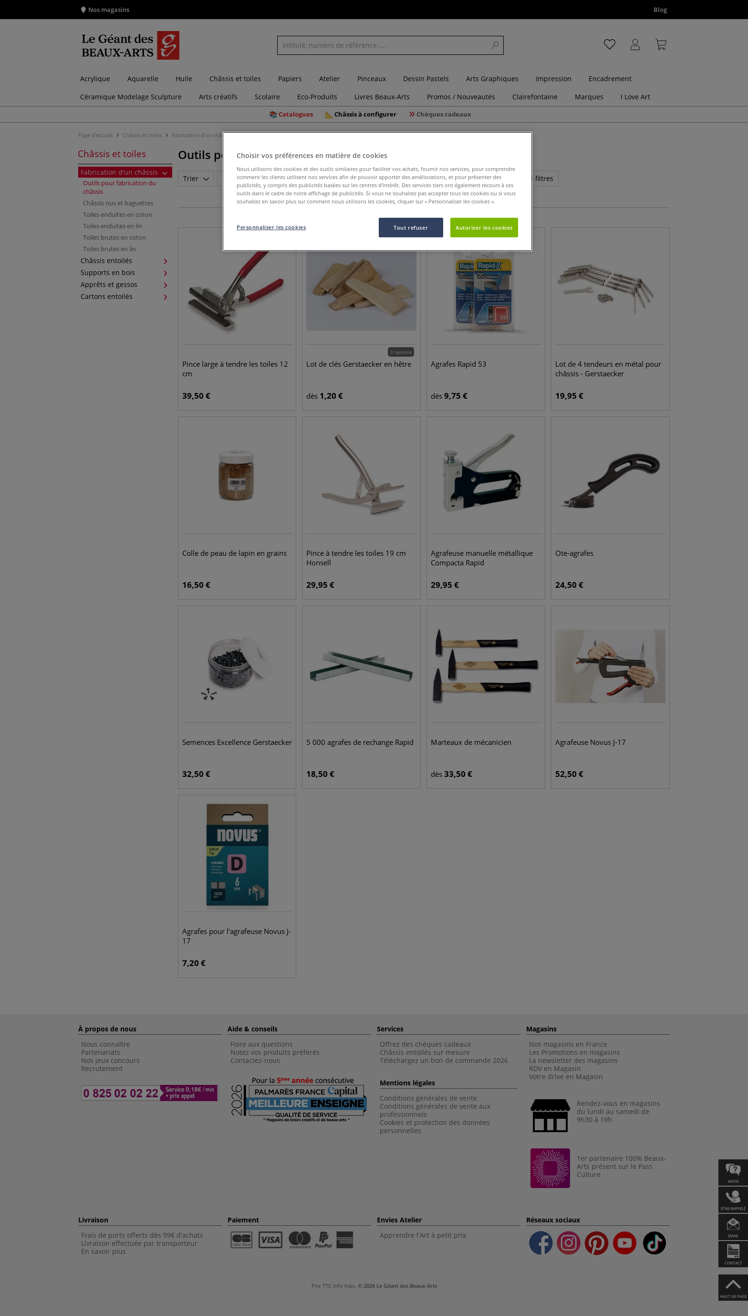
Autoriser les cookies (484, 227)
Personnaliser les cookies (271, 227)
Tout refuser (411, 227)
